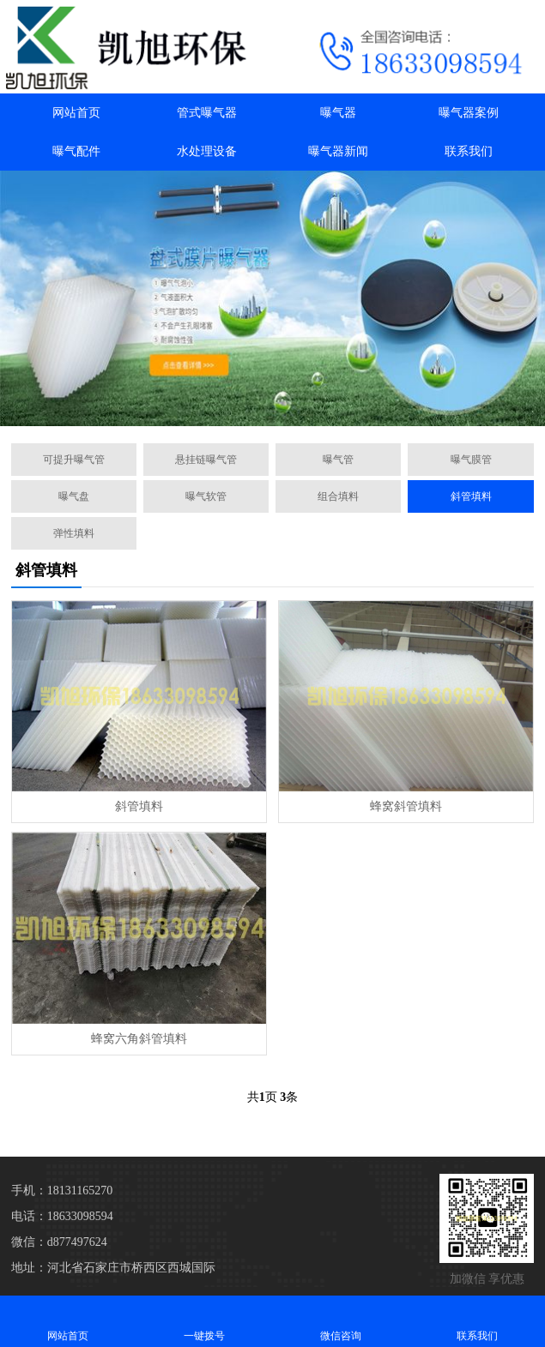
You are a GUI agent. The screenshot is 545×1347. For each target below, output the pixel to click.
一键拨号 (204, 1321)
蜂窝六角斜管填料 (139, 1038)
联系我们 (469, 151)
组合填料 (338, 496)
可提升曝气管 (74, 460)
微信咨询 (341, 1321)
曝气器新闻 (338, 151)
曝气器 (338, 112)
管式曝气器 (207, 112)
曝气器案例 (469, 112)
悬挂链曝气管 (206, 460)
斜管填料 (471, 496)
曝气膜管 (471, 460)
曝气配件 (76, 151)
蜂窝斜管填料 (406, 806)
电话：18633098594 (62, 1216)
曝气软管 (206, 496)
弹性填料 (73, 533)
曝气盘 (73, 496)
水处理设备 (207, 151)
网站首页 (76, 112)
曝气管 (338, 460)
